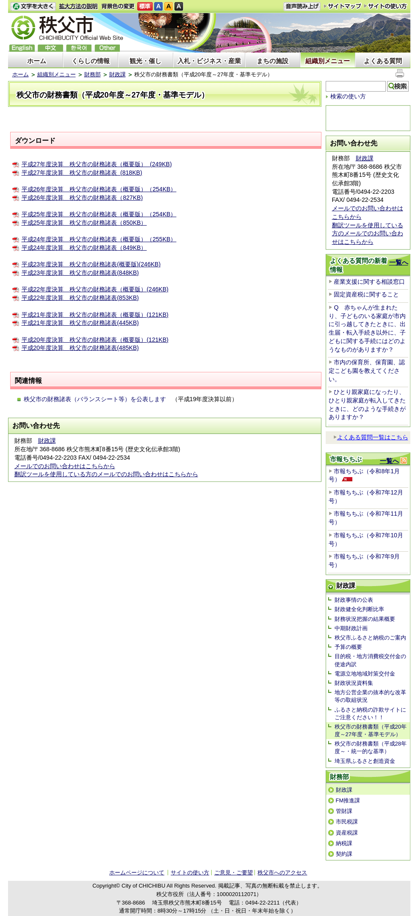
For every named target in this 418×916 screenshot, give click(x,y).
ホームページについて (136, 872)
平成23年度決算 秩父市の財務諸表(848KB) (80, 272)
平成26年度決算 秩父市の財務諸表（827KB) (82, 197)
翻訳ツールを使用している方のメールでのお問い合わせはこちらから (106, 474)
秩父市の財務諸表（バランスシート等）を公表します (95, 399)
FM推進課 (348, 800)
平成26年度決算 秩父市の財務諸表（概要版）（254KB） (99, 189)
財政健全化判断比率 (359, 609)
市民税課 (347, 821)
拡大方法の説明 (78, 6)
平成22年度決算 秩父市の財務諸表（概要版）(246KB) (95, 289)
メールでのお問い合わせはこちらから (64, 466)
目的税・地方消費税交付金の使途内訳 (370, 660)
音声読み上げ (302, 6)
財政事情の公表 (354, 600)
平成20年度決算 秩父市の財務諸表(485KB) (80, 347)
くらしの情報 (91, 60)
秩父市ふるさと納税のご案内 (370, 637)
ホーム (36, 60)
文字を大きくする (33, 6)
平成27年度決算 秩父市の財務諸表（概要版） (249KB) (97, 164)
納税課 (344, 843)
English (22, 48)
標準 (145, 6)
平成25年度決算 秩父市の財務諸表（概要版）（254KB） (99, 214)
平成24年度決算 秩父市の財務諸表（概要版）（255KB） (99, 239)
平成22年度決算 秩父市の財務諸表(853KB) (80, 297)
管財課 (344, 811)
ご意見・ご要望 (233, 872)
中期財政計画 (351, 628)
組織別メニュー (327, 60)
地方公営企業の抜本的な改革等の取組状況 (370, 696)
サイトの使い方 (385, 6)
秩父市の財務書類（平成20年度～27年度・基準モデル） (371, 730)
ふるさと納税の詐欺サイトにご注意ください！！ (370, 714)
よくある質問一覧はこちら (370, 437)
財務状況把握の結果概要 (365, 619)
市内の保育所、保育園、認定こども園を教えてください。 (367, 370)
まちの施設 (272, 60)
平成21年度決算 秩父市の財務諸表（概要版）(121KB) (95, 314)
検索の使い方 (348, 96)
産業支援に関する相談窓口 (369, 281)
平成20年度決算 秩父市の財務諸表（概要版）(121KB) (95, 339)
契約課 (344, 854)
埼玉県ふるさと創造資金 (365, 761)
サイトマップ (343, 6)
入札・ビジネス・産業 (209, 60)
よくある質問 (383, 60)
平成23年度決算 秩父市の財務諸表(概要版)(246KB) (91, 264)
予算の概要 (348, 647)
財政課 (117, 74)
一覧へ (398, 262)
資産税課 (347, 832)
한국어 (78, 48)
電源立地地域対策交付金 (365, 673)
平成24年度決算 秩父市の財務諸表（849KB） (84, 247)
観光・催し (145, 60)
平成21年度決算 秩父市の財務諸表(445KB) (80, 322)
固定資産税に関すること (366, 294)
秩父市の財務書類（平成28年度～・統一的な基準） (371, 747)
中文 (50, 48)
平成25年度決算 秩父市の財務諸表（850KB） (84, 222)
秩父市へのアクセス (282, 872)
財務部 (92, 74)
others (107, 48)
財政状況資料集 (354, 683)
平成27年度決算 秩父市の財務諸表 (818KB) (82, 172)
